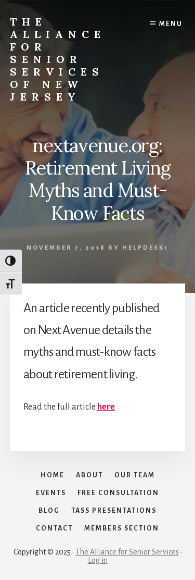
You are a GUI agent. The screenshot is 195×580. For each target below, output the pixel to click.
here (106, 407)
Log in (98, 560)
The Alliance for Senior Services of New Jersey (58, 59)
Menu (171, 24)
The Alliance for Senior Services (127, 552)
